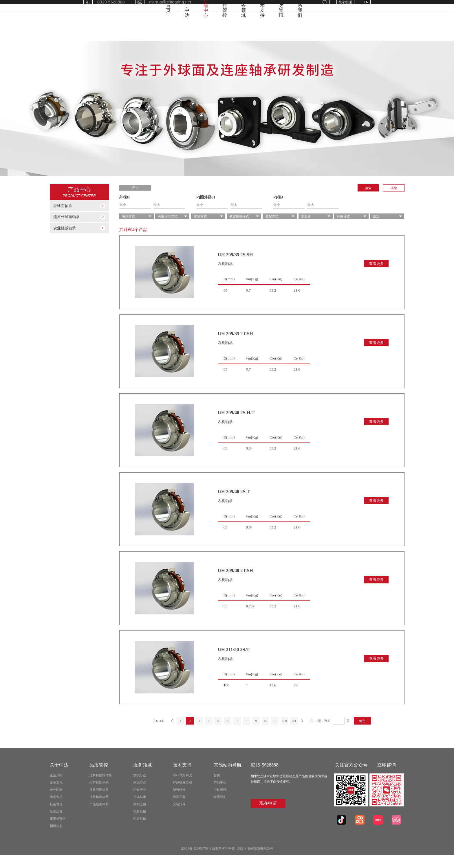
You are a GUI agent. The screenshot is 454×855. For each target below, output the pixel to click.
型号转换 (179, 789)
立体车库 (139, 797)
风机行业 (139, 782)
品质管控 (231, 31)
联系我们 (362, 31)
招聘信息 (56, 826)
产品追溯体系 (99, 804)
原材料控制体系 (100, 775)
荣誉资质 (56, 797)
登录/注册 (345, 8)
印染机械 (139, 818)
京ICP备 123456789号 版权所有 (203, 848)
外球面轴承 (62, 206)
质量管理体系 (99, 789)
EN (366, 8)
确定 (362, 721)
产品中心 (198, 31)
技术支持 (297, 31)
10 (265, 721)
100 (284, 721)
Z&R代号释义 (182, 775)
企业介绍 (56, 775)
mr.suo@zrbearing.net (170, 8)
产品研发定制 (182, 782)
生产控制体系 (99, 782)
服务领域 (264, 31)
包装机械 (139, 811)
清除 (394, 188)
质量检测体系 (99, 797)
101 (293, 721)
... (275, 721)
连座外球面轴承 (66, 217)
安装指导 (179, 804)
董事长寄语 (58, 818)
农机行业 (139, 775)
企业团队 (56, 789)
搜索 (368, 188)
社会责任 (56, 804)
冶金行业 (139, 789)
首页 (137, 31)
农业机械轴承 (64, 228)
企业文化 (56, 782)
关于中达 (166, 31)
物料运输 (139, 804)
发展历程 (56, 811)
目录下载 (179, 797)
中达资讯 (329, 31)
